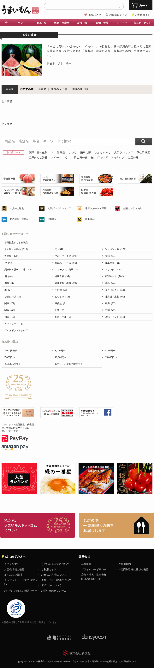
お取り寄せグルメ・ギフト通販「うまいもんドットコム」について (37, 525)
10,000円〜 (61, 357)
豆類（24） (111, 256)
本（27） (9, 290)
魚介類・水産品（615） (16, 249)
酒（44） (9, 276)
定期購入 (52, 219)
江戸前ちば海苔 (38, 157)
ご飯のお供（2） (13, 296)
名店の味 (133, 157)
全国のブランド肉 (132, 208)
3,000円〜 (60, 350)
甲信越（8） (61, 303)
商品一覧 (42, 22)
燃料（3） (9, 283)
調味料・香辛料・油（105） (19, 269)
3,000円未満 (10, 350)
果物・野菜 (102, 22)
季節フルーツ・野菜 (95, 208)
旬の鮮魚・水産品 (19, 219)
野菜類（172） (12, 256)
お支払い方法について (53, 574)
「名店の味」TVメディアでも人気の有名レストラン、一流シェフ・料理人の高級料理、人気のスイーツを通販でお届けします (116, 525)
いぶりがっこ (103, 152)
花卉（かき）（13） (115, 290)
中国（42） (111, 310)
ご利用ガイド (142, 14)
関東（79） (10, 303)
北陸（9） (60, 310)
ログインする (11, 564)
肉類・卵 (82, 22)
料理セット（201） (115, 276)
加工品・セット (142, 22)
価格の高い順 (80, 89)
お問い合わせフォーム (53, 590)
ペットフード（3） (14, 323)
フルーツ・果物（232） (67, 256)
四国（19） (10, 317)
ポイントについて (51, 585)
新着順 (42, 89)
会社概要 (86, 564)
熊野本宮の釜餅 (38, 152)
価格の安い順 (59, 89)
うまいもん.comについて (55, 564)
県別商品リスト (12, 364)
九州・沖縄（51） (64, 317)
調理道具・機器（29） (66, 283)
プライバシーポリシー (93, 569)
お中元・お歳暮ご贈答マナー (70, 364)
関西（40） (10, 310)
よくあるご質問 (13, 574)
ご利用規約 (124, 564)
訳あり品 (90, 219)
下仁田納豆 (143, 152)
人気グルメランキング (59, 208)
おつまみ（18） (63, 296)
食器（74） (111, 283)
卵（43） (9, 262)
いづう (73, 152)
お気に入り (95, 14)
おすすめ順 (27, 89)
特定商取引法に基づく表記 (133, 569)
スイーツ (122, 22)
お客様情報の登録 (14, 569)
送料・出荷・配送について (56, 580)
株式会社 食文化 (80, 653)
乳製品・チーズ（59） (66, 262)
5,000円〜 (110, 350)
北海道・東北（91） (115, 296)
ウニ (68, 157)
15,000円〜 (111, 357)
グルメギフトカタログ (110, 157)
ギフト (21, 22)
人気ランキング (123, 152)
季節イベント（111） (116, 317)
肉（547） (60, 249)
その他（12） (62, 290)
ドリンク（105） (114, 269)
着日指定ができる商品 (16, 242)
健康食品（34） (63, 276)
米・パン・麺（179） (116, 249)
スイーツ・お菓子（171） (68, 269)
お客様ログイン (118, 14)
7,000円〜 (9, 357)
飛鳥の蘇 (85, 152)
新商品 (61, 152)
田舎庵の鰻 (81, 157)
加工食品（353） (114, 262)
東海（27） (111, 303)
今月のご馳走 (17, 208)
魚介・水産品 (61, 22)
